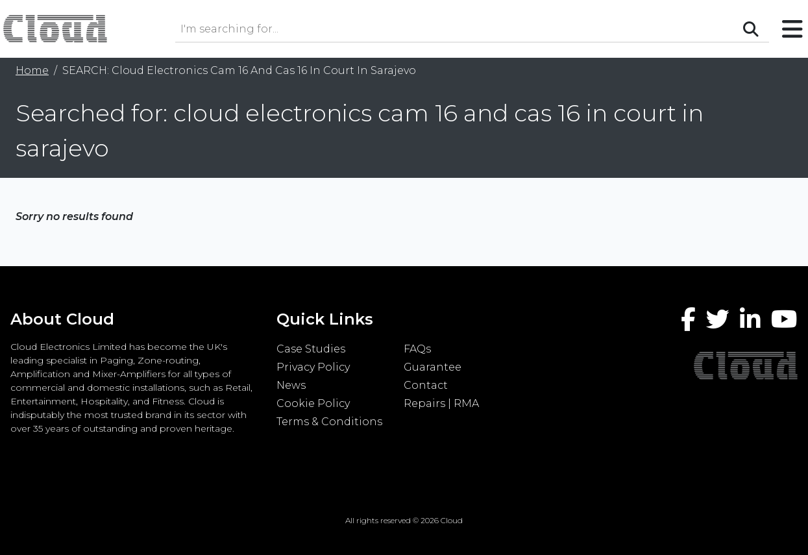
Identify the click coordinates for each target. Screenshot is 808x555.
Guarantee (432, 367)
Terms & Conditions (329, 421)
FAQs (417, 349)
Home (32, 70)
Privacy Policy (313, 367)
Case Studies (310, 349)
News (291, 385)
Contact (426, 385)
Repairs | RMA (441, 403)
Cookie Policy (313, 403)
